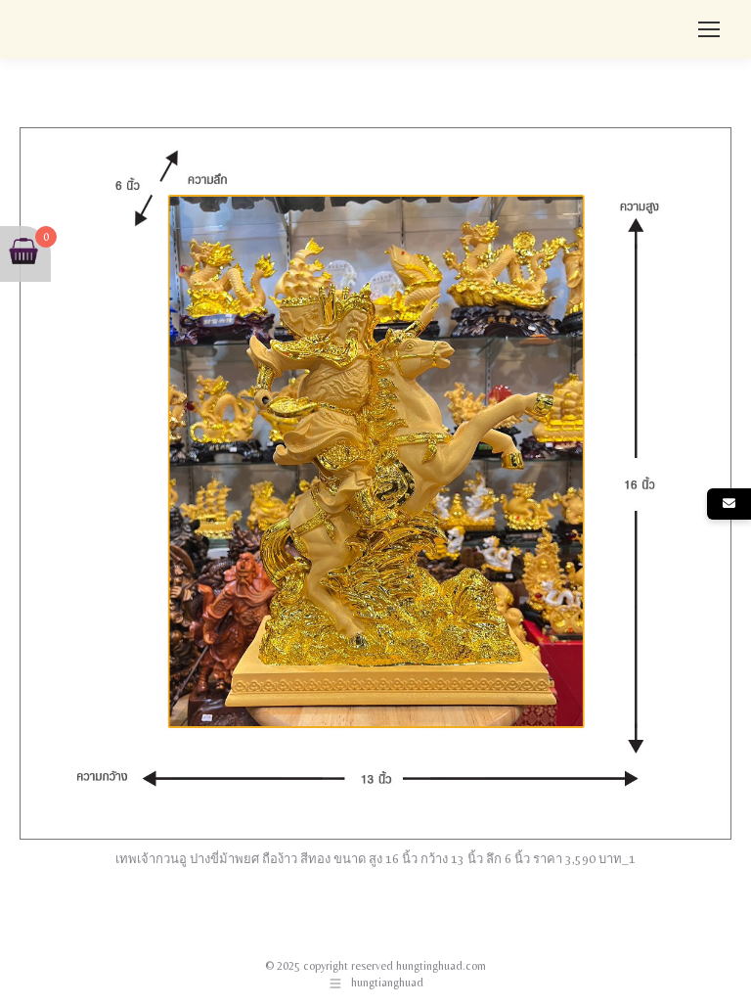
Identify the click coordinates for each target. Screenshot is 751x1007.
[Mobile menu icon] (709, 29)
